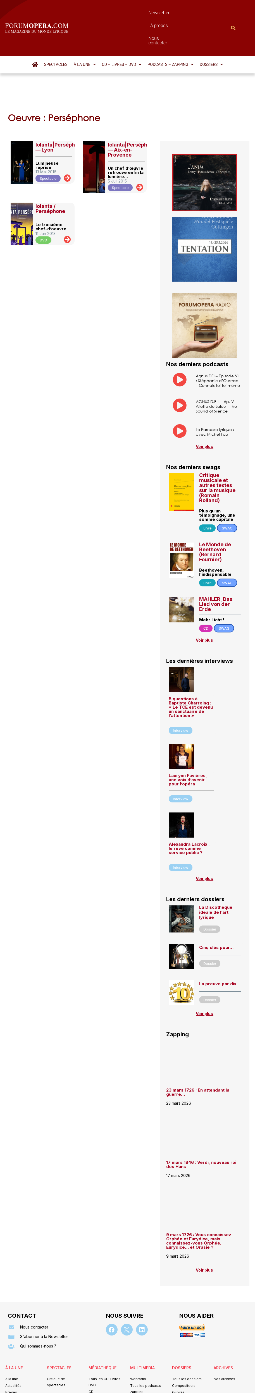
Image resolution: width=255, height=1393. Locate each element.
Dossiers (211, 34)
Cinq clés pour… (216, 917)
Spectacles (56, 34)
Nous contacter (175, 12)
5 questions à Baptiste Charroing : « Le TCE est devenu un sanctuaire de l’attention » (191, 677)
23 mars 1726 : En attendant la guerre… (197, 1062)
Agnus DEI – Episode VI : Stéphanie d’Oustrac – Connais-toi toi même (218, 350)
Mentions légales (93, 1388)
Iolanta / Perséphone (50, 178)
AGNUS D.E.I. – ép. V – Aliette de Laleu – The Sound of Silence (216, 376)
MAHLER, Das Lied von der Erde (215, 574)
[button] (84, 34)
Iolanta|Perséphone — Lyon (59, 117)
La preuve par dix (217, 953)
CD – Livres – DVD (122, 34)
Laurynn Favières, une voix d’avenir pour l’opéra (188, 749)
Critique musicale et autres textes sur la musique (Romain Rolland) (217, 457)
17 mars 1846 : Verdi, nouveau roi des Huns (201, 1134)
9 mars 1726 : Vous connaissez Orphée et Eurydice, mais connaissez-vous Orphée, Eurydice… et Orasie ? (198, 1211)
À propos (142, 12)
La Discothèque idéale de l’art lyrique (215, 882)
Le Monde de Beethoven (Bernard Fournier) (215, 521)
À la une (85, 34)
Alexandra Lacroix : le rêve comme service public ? (189, 818)
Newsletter (114, 12)
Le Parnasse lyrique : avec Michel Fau (215, 402)
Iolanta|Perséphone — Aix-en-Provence (132, 120)
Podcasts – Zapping (170, 34)
